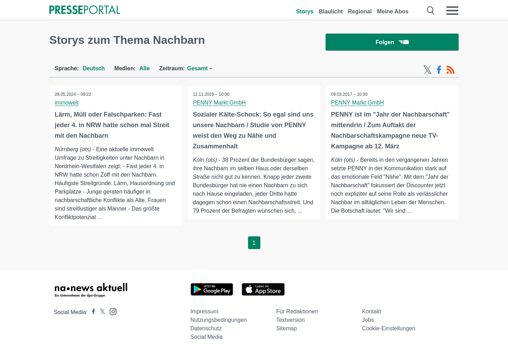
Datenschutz (206, 328)
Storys (305, 11)
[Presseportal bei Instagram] (110, 311)
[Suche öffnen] (431, 11)
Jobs (368, 320)
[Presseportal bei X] (100, 312)
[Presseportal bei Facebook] (91, 312)
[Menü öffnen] (452, 11)
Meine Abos (393, 11)
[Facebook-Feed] (439, 70)
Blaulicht (331, 11)
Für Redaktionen (297, 311)
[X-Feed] (427, 70)
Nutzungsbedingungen (218, 320)
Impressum (204, 311)
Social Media (206, 337)
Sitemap (286, 328)
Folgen (392, 42)
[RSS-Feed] (450, 70)
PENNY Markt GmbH (219, 103)
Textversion (290, 320)
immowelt (67, 103)
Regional (360, 11)
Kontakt (371, 311)
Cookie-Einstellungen (388, 328)
